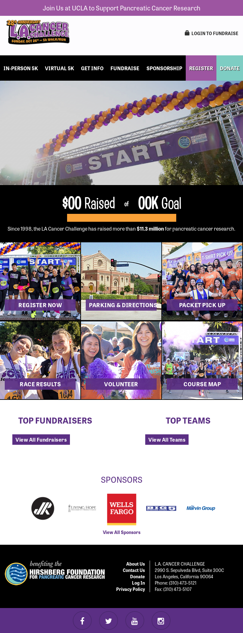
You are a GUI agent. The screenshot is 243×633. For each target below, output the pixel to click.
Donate (137, 576)
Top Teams (188, 420)
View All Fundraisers (41, 439)
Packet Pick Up (202, 305)
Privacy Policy (130, 589)
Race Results (40, 384)
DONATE (230, 68)
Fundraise (124, 68)
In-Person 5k (20, 68)
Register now (40, 305)
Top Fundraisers (55, 420)
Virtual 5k (59, 68)
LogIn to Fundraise (211, 33)
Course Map (202, 384)
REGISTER (201, 68)
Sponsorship (164, 68)
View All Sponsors (121, 532)
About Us (135, 564)
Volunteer (121, 384)
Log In (138, 583)
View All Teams (166, 439)
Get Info (92, 68)
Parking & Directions (123, 305)
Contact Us (134, 570)
